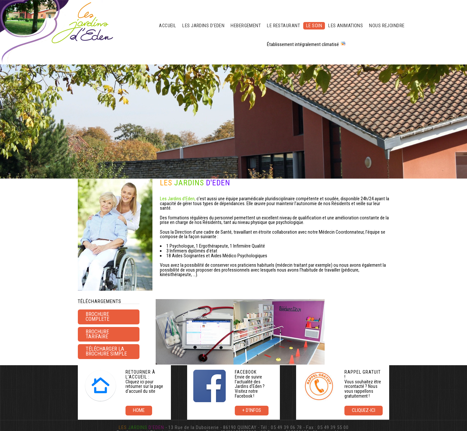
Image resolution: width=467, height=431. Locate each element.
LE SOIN (314, 26)
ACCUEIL (167, 26)
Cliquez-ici (363, 410)
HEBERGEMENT (246, 26)
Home (139, 410)
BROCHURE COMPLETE (97, 316)
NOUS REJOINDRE (386, 26)
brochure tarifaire (97, 334)
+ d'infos (251, 410)
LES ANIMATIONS (345, 26)
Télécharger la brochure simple (106, 351)
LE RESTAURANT (283, 26)
